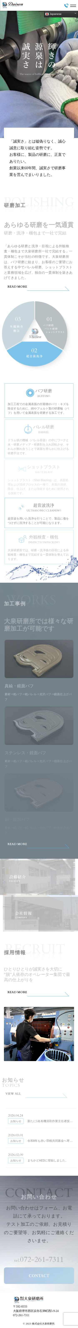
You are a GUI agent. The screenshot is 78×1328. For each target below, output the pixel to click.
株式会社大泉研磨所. (43, 1323)
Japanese (53, 14)
